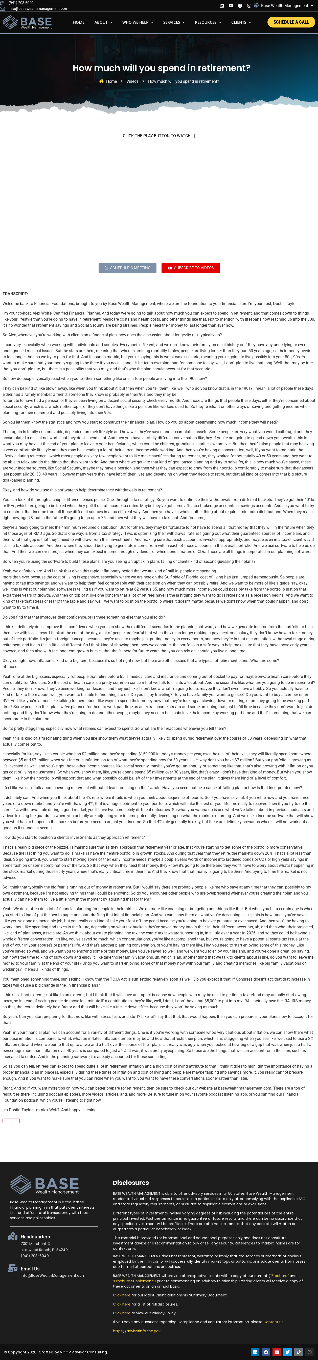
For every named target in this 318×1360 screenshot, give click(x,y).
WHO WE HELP (137, 22)
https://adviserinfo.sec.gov (137, 1331)
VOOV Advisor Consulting (83, 1352)
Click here (121, 1295)
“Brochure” (279, 1275)
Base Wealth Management (287, 6)
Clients (241, 22)
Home (78, 22)
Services (174, 22)
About (103, 22)
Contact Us (273, 1321)
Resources (208, 22)
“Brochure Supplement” (133, 1281)
